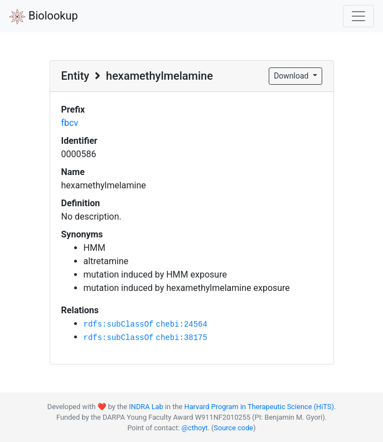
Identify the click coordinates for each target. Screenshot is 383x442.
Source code (233, 428)
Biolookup (43, 16)
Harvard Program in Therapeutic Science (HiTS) (259, 406)
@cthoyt (195, 428)
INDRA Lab (146, 406)
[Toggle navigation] (358, 16)
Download (292, 75)
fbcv (70, 123)
